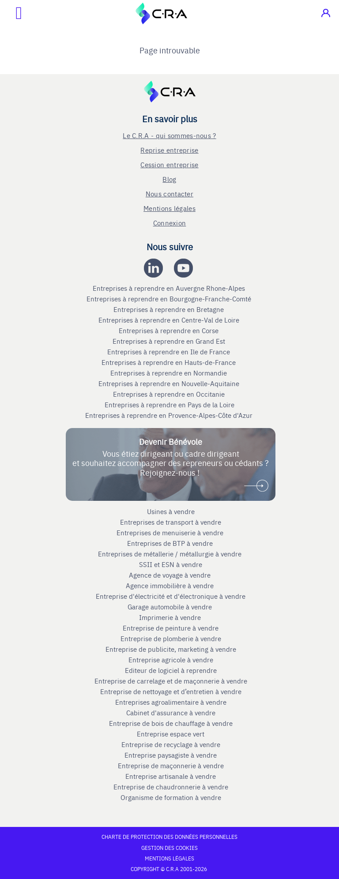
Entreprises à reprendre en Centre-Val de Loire (169, 320)
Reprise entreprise (169, 149)
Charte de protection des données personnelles (169, 837)
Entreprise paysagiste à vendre (170, 755)
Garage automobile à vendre (171, 607)
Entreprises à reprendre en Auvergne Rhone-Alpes (170, 288)
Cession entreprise (169, 164)
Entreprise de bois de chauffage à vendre (171, 723)
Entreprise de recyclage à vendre (170, 744)
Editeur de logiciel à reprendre (171, 670)
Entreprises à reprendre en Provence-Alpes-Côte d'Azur (169, 415)
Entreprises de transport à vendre (170, 522)
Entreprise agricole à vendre (170, 660)
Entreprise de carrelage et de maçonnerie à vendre (170, 681)
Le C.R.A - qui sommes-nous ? (169, 135)
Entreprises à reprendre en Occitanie (169, 394)
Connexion (169, 222)
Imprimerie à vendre (171, 617)
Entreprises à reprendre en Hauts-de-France (169, 362)
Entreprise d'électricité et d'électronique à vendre (170, 596)
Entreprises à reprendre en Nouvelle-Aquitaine (169, 383)
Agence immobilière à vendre (170, 586)
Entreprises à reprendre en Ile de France (169, 352)
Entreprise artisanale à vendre (170, 776)
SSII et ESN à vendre (170, 564)
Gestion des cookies (169, 848)
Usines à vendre (171, 511)
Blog (169, 179)
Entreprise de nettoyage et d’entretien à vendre (170, 691)
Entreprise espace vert (170, 734)
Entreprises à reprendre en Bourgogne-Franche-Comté (170, 299)
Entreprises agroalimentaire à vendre (170, 702)
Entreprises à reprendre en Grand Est (170, 341)
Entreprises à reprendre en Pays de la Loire (169, 405)
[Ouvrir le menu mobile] (11, 13)
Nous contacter (169, 193)
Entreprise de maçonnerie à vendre (171, 766)
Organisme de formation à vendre (171, 797)
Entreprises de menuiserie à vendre (171, 533)
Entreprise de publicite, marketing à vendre (170, 649)
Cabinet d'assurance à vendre (170, 713)
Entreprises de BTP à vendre (171, 543)
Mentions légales (169, 208)
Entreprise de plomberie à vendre (171, 638)
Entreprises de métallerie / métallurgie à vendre (170, 554)
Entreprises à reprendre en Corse (169, 330)
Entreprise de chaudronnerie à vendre (170, 787)
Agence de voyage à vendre (170, 575)
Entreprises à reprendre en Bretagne (169, 309)
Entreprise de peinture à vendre (170, 628)
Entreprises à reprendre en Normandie (169, 373)
